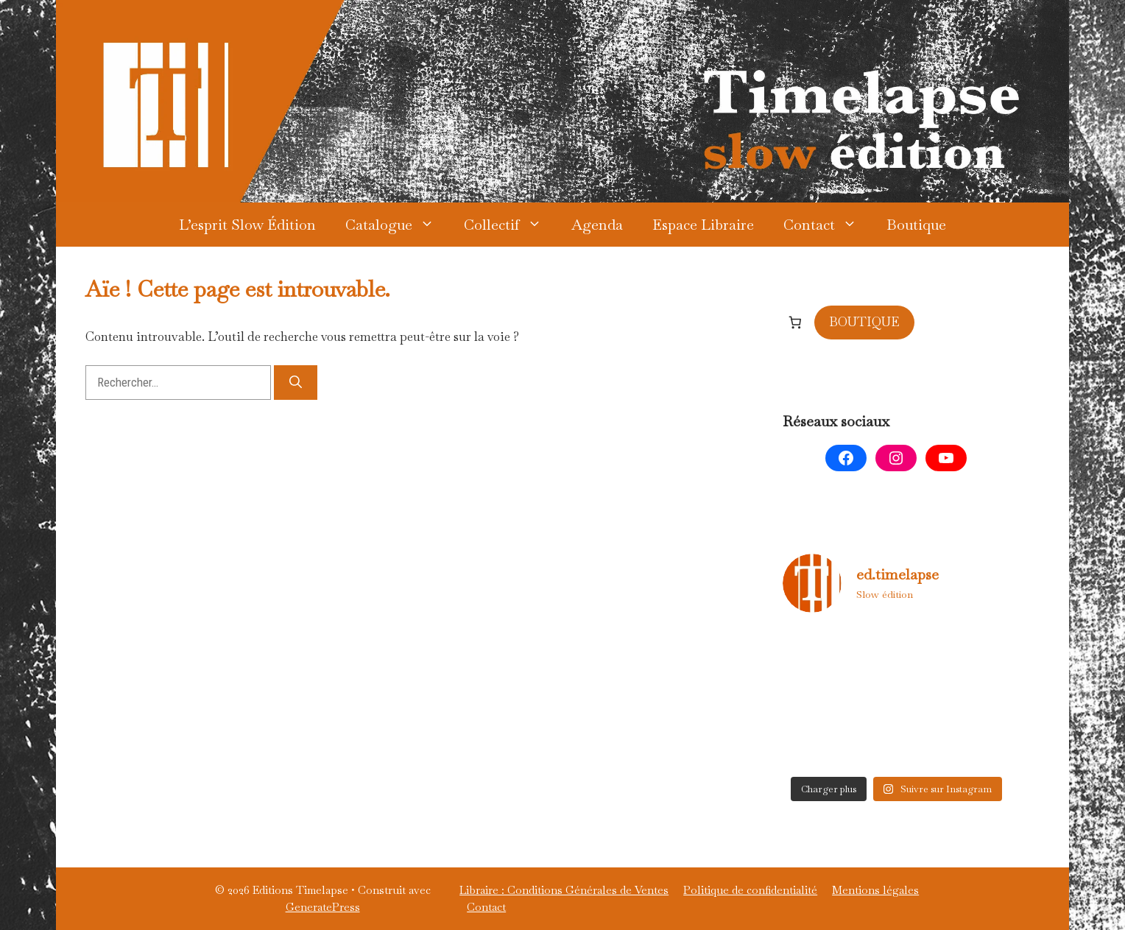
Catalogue (397, 224)
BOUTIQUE (864, 322)
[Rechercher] (295, 383)
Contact (827, 224)
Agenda (597, 224)
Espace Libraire (703, 224)
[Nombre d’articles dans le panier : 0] (795, 321)
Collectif (510, 224)
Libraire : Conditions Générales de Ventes (564, 890)
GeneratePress (323, 907)
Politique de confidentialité (750, 890)
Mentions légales (875, 890)
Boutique (916, 224)
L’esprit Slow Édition (247, 224)
